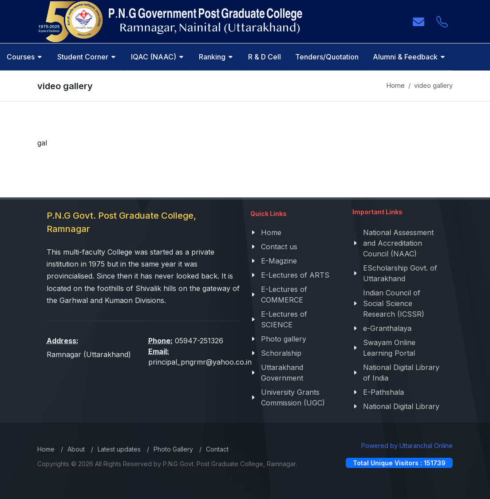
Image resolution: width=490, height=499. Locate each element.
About (76, 449)
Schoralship (281, 353)
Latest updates (119, 449)
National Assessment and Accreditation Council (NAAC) (398, 243)
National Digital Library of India (401, 372)
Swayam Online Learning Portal (389, 348)
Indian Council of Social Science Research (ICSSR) (393, 303)
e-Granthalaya (387, 328)
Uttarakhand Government (282, 372)
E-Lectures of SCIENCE (284, 319)
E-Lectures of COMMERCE (284, 294)
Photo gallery (283, 338)
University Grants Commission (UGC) (293, 397)
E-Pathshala (383, 392)
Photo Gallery (173, 449)
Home (396, 85)
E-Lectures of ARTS (295, 275)
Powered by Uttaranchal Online (407, 445)
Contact (217, 449)
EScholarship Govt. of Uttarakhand (400, 273)
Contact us (279, 246)
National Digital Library (401, 406)
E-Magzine (279, 260)
